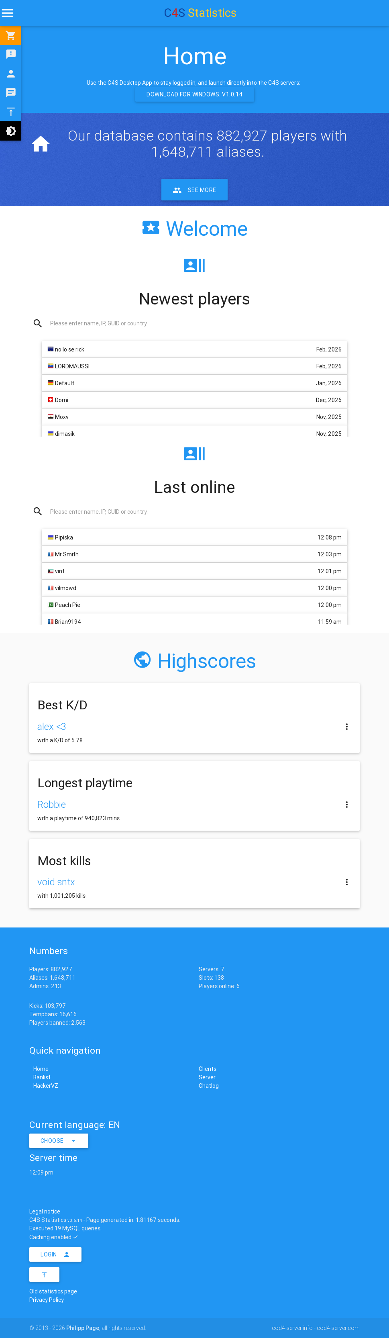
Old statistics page (53, 1291)
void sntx (56, 882)
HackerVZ (45, 1085)
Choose (59, 1141)
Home (41, 1068)
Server (207, 1077)
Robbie (51, 804)
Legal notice (44, 1211)
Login (55, 1254)
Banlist (42, 1077)
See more (194, 189)
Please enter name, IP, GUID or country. (99, 323)
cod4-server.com (338, 1328)
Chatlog (209, 1085)
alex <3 (51, 726)
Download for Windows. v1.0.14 (195, 94)
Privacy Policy (46, 1299)
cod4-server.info (292, 1328)
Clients (207, 1068)
